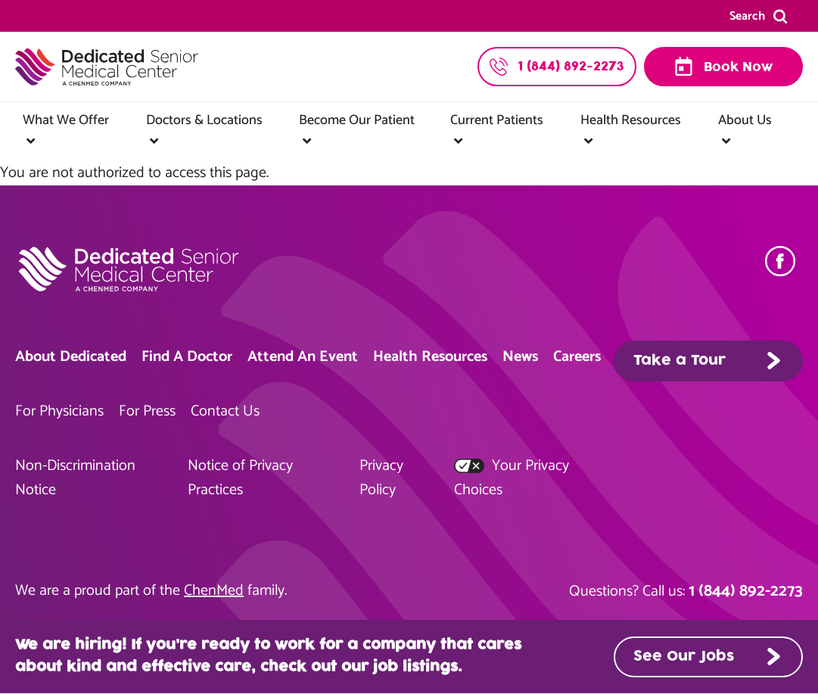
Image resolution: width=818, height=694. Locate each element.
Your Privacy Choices (511, 478)
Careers (577, 356)
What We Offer (66, 120)
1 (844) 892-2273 (746, 591)
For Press (147, 411)
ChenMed (214, 590)
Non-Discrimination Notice (75, 478)
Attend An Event (302, 356)
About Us (745, 120)
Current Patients (496, 120)
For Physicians (59, 411)
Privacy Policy (381, 478)
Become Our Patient (357, 120)
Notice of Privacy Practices (240, 478)
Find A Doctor (187, 356)
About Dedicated (70, 356)
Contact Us (225, 411)
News (520, 356)
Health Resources (630, 120)
